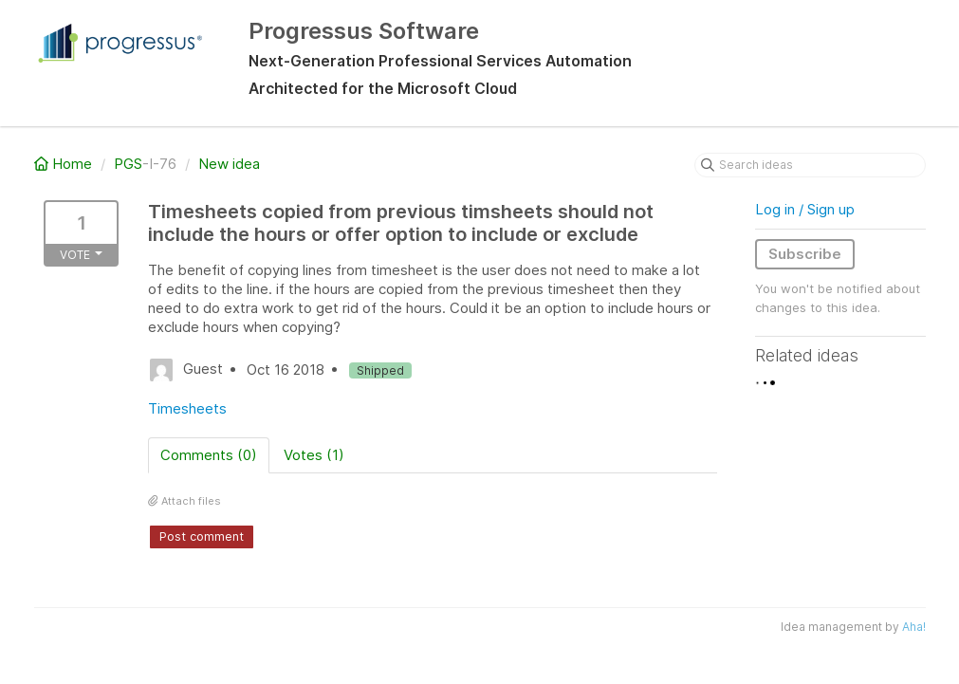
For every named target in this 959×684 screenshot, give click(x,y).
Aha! (914, 626)
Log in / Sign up (805, 209)
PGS (128, 164)
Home (65, 164)
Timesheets (187, 408)
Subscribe (804, 254)
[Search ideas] (810, 165)
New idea (229, 164)
